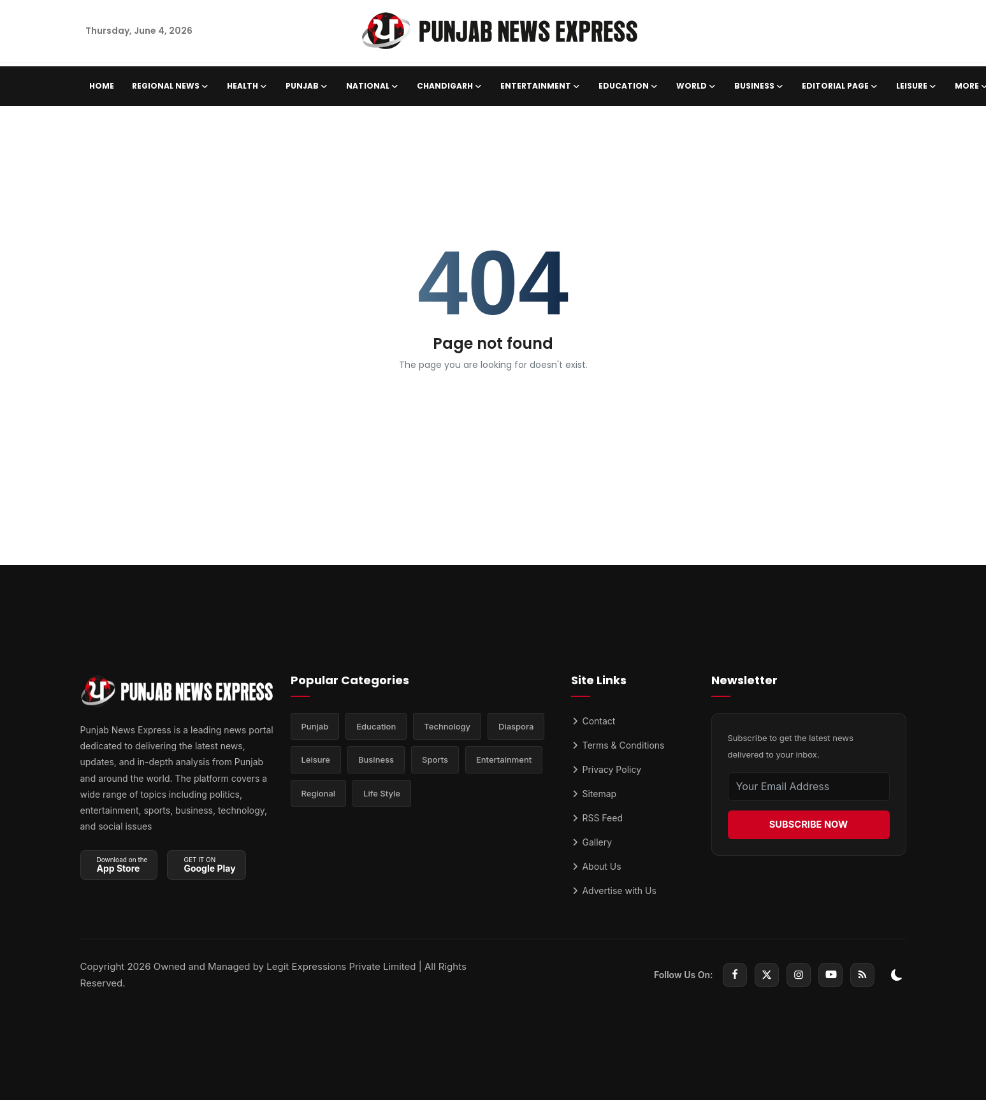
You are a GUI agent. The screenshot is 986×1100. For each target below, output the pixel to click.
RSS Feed (597, 817)
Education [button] (628, 86)
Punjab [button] (307, 86)
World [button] (696, 86)
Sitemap (594, 793)
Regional (318, 796)
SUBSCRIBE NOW (808, 824)
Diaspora (515, 727)
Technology (447, 727)
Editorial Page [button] (840, 86)
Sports (435, 761)
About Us (596, 866)
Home (101, 85)
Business (376, 761)
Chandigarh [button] (449, 86)
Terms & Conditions (618, 745)
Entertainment (504, 761)
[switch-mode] (896, 975)
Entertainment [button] (540, 86)
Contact (593, 720)
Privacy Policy (606, 769)
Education (376, 727)
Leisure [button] (916, 86)
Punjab (315, 727)
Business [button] (759, 86)
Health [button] (247, 86)
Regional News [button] (170, 86)
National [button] (372, 86)
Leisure (316, 761)
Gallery (592, 842)
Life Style (381, 796)
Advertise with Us (613, 890)
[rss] (862, 975)
